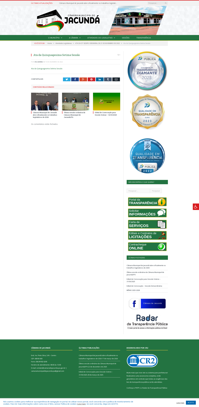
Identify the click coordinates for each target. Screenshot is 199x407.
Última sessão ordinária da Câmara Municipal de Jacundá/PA (74, 114)
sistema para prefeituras (157, 372)
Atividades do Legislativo (100, 38)
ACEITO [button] (191, 402)
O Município (54, 38)
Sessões (125, 38)
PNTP (137, 388)
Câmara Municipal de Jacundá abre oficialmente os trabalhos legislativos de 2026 (88, 3)
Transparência (143, 38)
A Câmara (73, 38)
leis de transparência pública (138, 382)
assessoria (144, 376)
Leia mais (81, 404)
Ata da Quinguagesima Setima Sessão (46, 68)
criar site (142, 372)
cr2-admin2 (38, 62)
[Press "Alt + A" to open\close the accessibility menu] (196, 207)
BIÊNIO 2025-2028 (133, 290)
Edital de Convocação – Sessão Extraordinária (144, 286)
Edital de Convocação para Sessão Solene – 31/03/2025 (106, 113)
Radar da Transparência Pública (154, 388)
